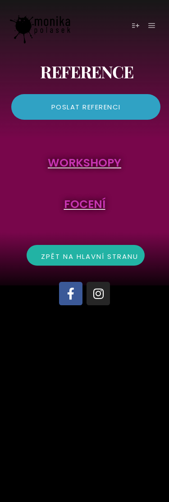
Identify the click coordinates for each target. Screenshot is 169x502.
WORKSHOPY (84, 163)
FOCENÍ (84, 204)
